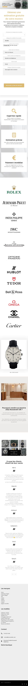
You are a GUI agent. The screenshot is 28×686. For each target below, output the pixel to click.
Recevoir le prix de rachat (14, 85)
